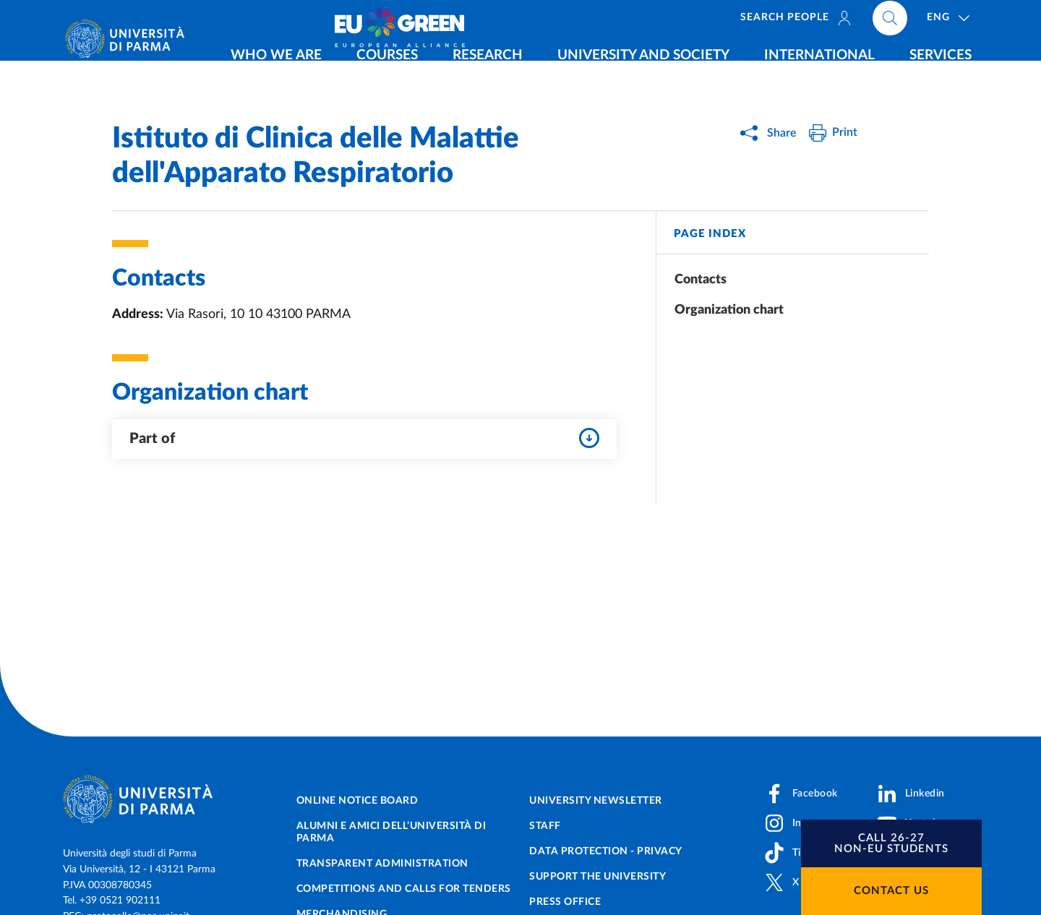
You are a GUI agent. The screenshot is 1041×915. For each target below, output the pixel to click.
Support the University (597, 877)
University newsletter (595, 801)
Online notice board (357, 801)
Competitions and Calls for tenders (403, 889)
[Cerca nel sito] (980, 21)
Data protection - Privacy (605, 851)
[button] (891, 843)
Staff (545, 826)
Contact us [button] (891, 890)
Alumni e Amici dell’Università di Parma (391, 832)
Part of (364, 438)
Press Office (565, 902)
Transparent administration (382, 864)
